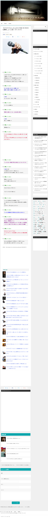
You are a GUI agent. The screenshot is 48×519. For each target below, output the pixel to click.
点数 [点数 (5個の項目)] (40, 227)
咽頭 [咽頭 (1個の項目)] (42, 220)
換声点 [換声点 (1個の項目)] (43, 224)
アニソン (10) (36, 104)
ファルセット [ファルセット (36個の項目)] (39, 212)
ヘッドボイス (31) (38, 56)
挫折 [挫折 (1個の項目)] (39, 224)
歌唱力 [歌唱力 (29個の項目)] (40, 226)
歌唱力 (11, 34)
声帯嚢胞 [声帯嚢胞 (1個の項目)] (36, 222)
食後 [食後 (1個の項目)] (35, 233)
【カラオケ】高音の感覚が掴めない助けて (12, 453)
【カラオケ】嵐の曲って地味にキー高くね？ (12, 443)
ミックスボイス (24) (38, 68)
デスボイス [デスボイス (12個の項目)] (42, 208)
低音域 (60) (37, 82)
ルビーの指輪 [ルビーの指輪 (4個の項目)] (41, 217)
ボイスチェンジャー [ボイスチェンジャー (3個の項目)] (38, 215)
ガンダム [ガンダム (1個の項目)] (40, 206)
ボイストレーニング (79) (38, 51)
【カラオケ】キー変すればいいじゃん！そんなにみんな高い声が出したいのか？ (18, 448)
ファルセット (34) (38, 58)
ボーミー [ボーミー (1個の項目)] (45, 215)
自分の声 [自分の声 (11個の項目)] (37, 229)
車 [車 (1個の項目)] (45, 229)
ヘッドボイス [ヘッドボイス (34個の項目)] (39, 213)
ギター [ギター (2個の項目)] (44, 206)
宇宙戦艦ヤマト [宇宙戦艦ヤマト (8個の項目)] (42, 222)
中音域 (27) (37, 80)
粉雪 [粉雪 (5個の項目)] (44, 227)
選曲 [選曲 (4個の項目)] (35, 231)
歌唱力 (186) (36, 85)
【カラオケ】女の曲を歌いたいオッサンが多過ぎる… (16, 272)
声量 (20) (36, 97)
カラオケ (7, 34)
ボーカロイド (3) (37, 106)
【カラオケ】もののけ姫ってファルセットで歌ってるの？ (17, 356)
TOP (7, 511)
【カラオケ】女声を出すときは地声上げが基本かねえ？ (14, 458)
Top (1, 23)
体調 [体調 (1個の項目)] (35, 220)
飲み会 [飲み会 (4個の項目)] (39, 233)
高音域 (4, 34)
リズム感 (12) (37, 99)
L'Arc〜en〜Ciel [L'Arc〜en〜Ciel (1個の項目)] (36, 204)
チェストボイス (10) (38, 63)
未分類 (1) (36, 114)
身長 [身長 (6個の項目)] (42, 229)
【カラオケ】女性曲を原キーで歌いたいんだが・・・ (16, 300)
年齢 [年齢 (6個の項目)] (35, 224)
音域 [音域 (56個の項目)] (39, 231)
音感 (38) (36, 92)
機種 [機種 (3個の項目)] (35, 226)
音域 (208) (36, 75)
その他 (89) (36, 111)
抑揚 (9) (36, 94)
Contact (10, 23)
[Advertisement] (16, 62)
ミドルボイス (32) (38, 73)
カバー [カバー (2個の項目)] (36, 206)
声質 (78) (36, 87)
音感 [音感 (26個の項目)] (45, 231)
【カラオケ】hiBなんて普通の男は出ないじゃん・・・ (14, 438)
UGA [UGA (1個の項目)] (41, 204)
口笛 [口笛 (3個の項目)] (38, 220)
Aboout (5, 23)
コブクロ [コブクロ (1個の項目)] (36, 208)
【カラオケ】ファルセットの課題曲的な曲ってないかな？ (17, 348)
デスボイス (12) (38, 61)
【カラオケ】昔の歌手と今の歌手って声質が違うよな (16, 363)
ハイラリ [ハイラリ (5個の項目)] (41, 210)
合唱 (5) (35, 109)
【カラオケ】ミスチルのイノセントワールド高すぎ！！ (16, 297)
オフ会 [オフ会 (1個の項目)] (45, 204)
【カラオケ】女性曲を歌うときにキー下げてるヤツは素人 (17, 303)
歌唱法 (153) (36, 53)
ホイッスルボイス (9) (38, 70)
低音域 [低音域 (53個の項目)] (42, 219)
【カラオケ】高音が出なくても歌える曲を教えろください (17, 336)
